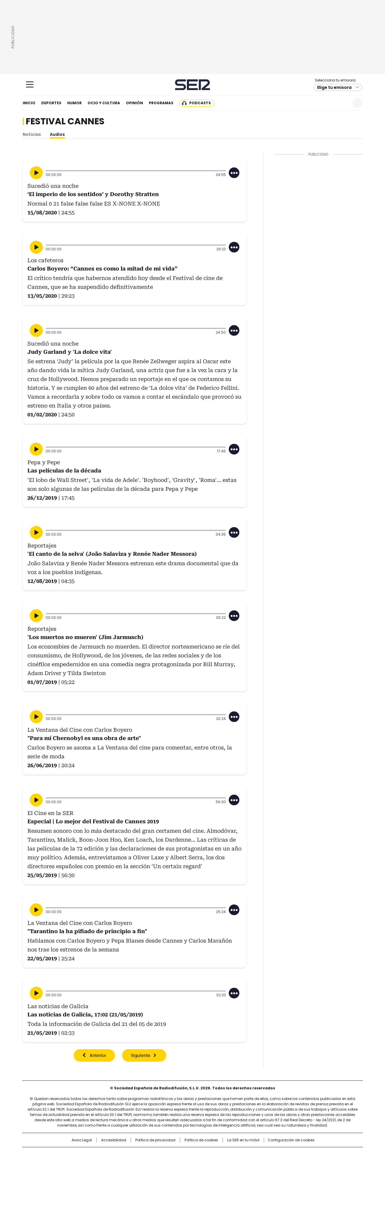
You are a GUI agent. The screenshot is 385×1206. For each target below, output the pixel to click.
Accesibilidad (113, 1140)
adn (277, 1154)
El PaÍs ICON (203, 1172)
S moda (229, 1172)
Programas (161, 102)
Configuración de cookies (291, 1140)
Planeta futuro (272, 1164)
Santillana (176, 1154)
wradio (181, 1164)
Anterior (98, 1056)
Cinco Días (204, 1164)
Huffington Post (132, 1164)
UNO (163, 1164)
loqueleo (254, 1172)
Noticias (32, 134)
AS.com (258, 1154)
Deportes (51, 102)
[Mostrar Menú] (30, 84)
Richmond (121, 1172)
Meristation (284, 1172)
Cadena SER (192, 84)
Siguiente (140, 1056)
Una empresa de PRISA (73, 1160)
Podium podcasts (178, 1172)
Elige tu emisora (334, 87)
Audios (57, 134)
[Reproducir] (36, 172)
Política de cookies (201, 1140)
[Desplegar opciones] (234, 172)
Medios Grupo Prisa (73, 1174)
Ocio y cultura (104, 102)
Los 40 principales (149, 1154)
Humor (74, 102)
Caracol (299, 1154)
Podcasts (200, 102)
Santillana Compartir (209, 1154)
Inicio (29, 102)
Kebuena (296, 1164)
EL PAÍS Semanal (247, 1164)
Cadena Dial (225, 1164)
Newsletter (343, 103)
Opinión (134, 102)
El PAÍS (123, 1154)
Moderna (150, 1172)
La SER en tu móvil (243, 1140)
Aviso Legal (82, 1140)
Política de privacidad (155, 1140)
